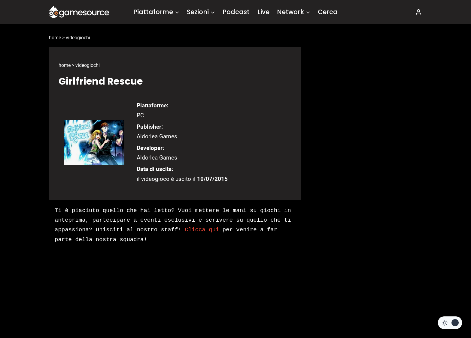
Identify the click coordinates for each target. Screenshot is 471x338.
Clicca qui (202, 230)
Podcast (236, 11)
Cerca (328, 11)
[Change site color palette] (450, 322)
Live (263, 11)
